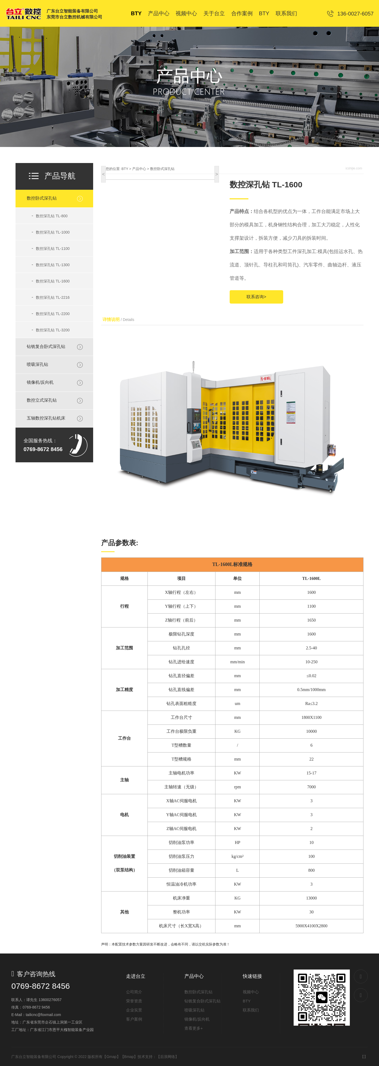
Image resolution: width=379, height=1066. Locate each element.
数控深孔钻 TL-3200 (51, 329)
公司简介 (134, 992)
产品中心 (139, 169)
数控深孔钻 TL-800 (49, 215)
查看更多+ (193, 1028)
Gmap (111, 1057)
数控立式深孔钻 (42, 400)
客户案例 (134, 1019)
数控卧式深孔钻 (42, 198)
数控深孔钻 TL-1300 (51, 264)
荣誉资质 (134, 1001)
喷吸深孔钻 (37, 364)
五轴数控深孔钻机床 (46, 418)
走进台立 (135, 976)
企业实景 (134, 1010)
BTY (125, 169)
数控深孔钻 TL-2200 (51, 313)
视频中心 (251, 992)
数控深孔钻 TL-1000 (51, 232)
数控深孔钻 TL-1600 (51, 281)
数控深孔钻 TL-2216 (51, 297)
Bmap (129, 1057)
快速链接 (252, 976)
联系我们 (251, 1010)
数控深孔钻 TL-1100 (51, 248)
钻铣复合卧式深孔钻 (46, 346)
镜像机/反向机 (40, 382)
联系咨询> (256, 296)
